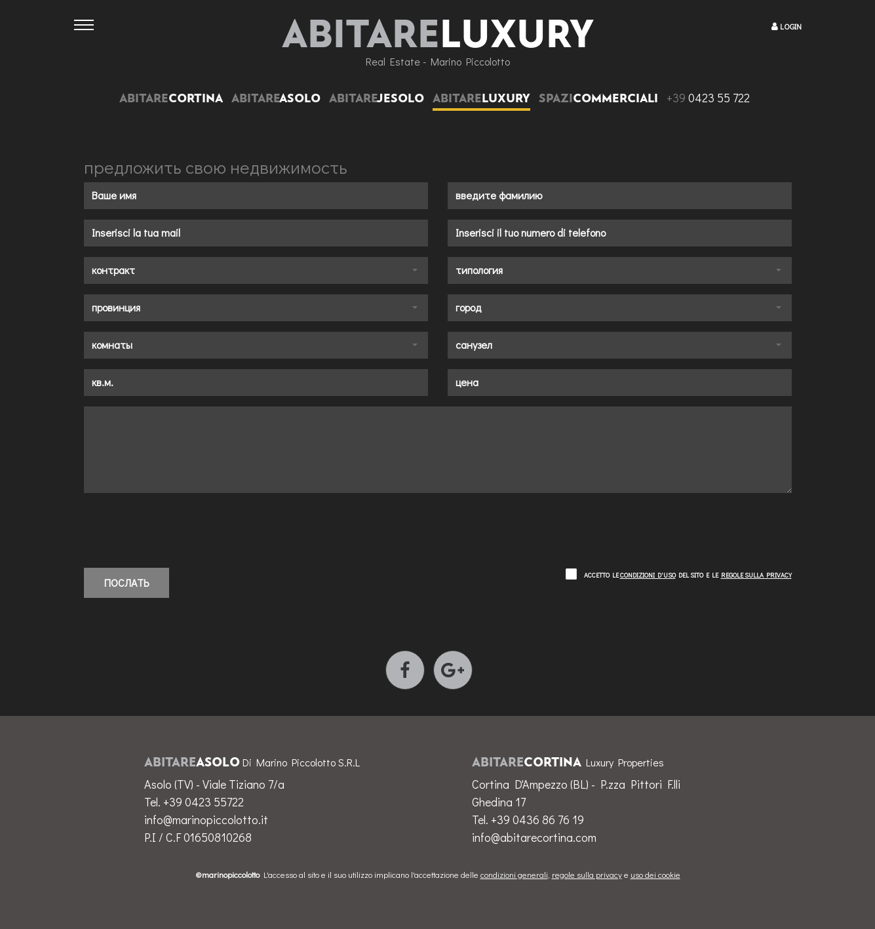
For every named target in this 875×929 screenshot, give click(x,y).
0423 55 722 (708, 98)
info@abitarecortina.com (534, 837)
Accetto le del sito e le (688, 575)
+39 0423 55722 (203, 802)
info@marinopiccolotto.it (206, 819)
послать (126, 582)
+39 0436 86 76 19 (537, 819)
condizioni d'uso (648, 575)
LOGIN (791, 26)
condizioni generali (514, 874)
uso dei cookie (655, 874)
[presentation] (183, 525)
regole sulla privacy (756, 575)
